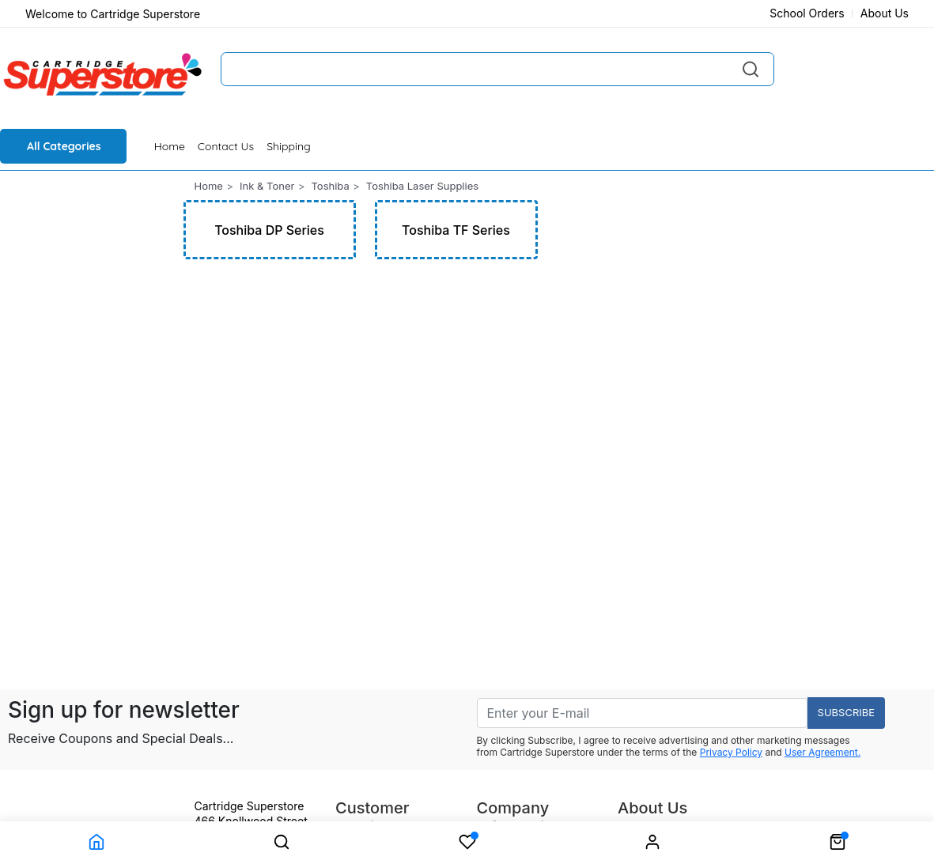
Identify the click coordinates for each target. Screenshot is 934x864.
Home (169, 146)
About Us (884, 13)
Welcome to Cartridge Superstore (112, 14)
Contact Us (226, 146)
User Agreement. (822, 752)
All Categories (64, 146)
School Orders (807, 13)
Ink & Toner (267, 185)
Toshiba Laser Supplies (422, 185)
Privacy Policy (731, 752)
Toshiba (330, 185)
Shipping (289, 146)
